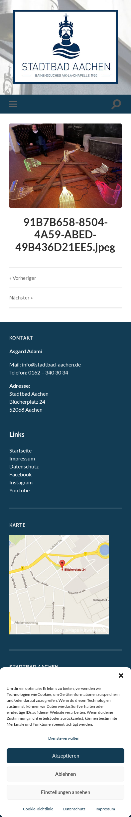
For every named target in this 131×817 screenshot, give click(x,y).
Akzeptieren (65, 756)
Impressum (105, 808)
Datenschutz (74, 808)
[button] (121, 675)
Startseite (20, 450)
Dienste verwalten (63, 738)
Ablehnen (65, 774)
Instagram (21, 482)
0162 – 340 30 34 (48, 372)
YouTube (19, 490)
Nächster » (21, 297)
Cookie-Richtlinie (38, 808)
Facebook (20, 474)
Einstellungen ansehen (65, 792)
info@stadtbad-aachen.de (51, 364)
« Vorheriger (22, 278)
